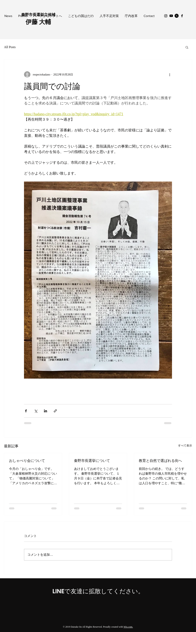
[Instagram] (166, 16)
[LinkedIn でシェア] (45, 411)
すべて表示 (185, 445)
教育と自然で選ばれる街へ (160, 460)
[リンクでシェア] (55, 411)
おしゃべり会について (27, 460)
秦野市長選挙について (92, 460)
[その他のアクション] (169, 74)
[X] (177, 16)
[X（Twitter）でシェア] (36, 411)
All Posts (10, 47)
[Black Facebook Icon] (182, 16)
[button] (187, 47)
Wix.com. (128, 626)
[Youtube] (171, 16)
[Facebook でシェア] (26, 411)
